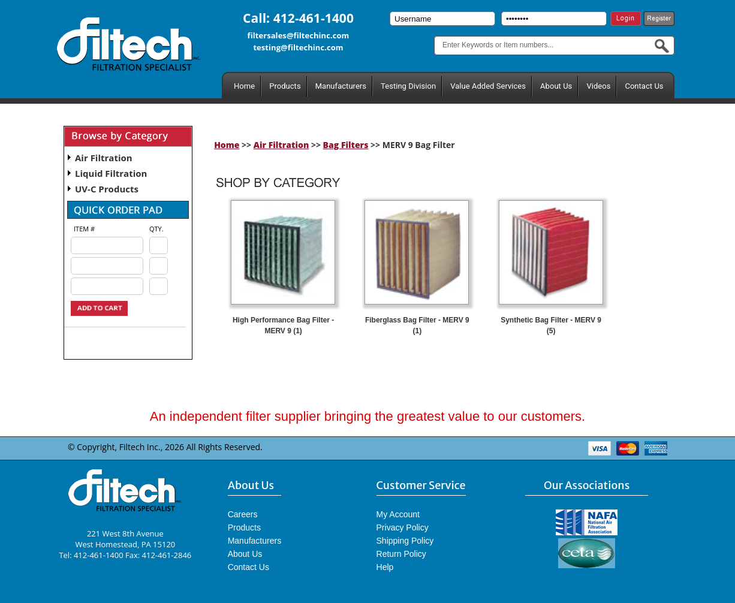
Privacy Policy (402, 527)
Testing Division (408, 86)
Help (385, 567)
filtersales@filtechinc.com (299, 35)
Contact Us (644, 86)
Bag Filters (346, 144)
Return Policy (401, 554)
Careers (243, 514)
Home (244, 86)
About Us (556, 86)
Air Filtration (103, 158)
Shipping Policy (405, 540)
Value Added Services (488, 86)
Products (284, 86)
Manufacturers (340, 86)
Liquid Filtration (111, 173)
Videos (598, 86)
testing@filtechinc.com (298, 47)
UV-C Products (106, 189)
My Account (398, 514)
